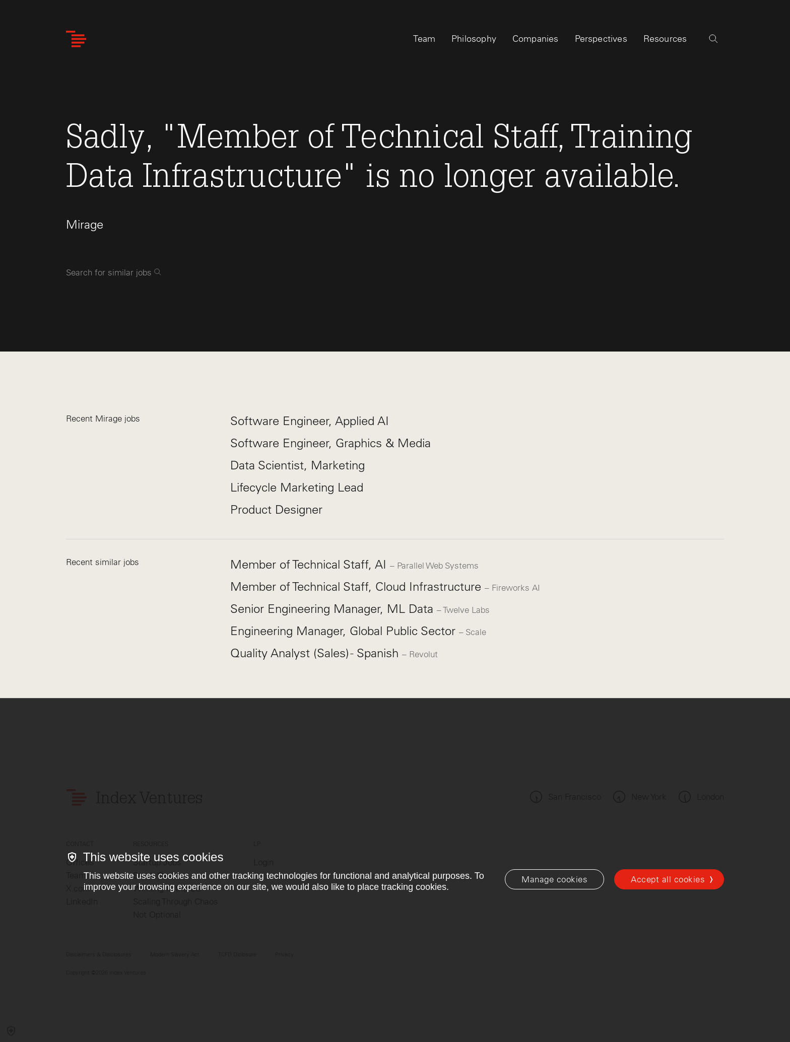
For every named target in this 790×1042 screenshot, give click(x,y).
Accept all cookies (668, 879)
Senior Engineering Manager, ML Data (333, 608)
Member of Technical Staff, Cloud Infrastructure (357, 586)
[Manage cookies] (554, 879)
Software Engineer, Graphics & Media (330, 443)
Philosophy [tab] (473, 38)
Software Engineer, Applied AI (309, 420)
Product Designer (276, 509)
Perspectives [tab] (601, 38)
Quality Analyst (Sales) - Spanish (316, 653)
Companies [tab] (535, 38)
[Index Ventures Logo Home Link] (76, 39)
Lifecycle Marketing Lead (296, 487)
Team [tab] (424, 38)
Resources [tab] (665, 38)
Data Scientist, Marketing (297, 465)
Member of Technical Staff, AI (310, 564)
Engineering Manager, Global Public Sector (344, 630)
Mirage (84, 224)
